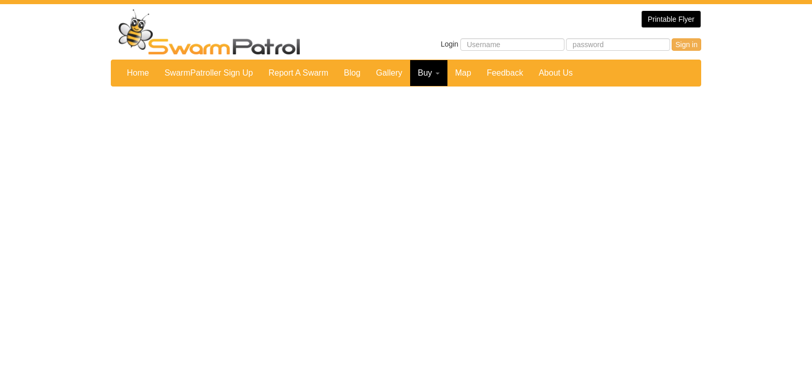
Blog (352, 72)
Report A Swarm (298, 72)
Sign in (686, 44)
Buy (429, 72)
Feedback (505, 72)
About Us (556, 72)
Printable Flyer (671, 19)
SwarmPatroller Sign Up (209, 72)
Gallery (389, 72)
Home (138, 72)
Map (463, 72)
